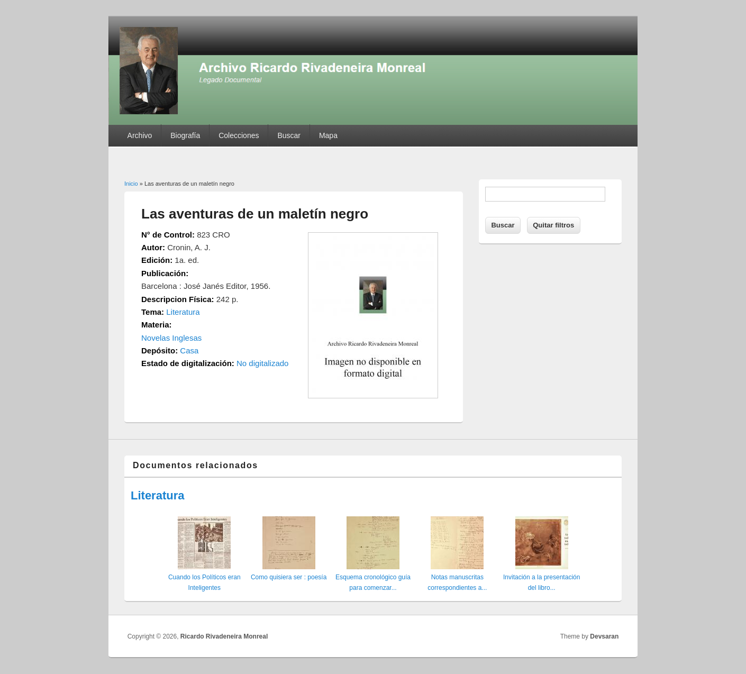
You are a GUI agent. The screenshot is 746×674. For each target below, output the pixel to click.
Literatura (182, 311)
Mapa (328, 135)
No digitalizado (262, 363)
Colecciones (239, 135)
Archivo (140, 135)
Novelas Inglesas (171, 337)
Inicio (131, 183)
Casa (189, 350)
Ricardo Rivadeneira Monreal (224, 636)
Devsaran (604, 636)
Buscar (289, 135)
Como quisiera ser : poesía (288, 577)
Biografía (185, 135)
